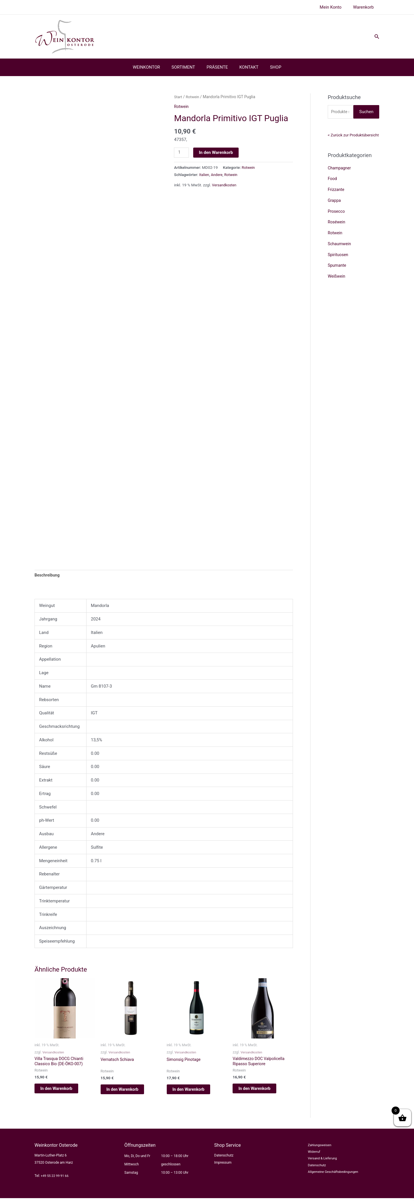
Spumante (337, 266)
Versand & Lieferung (319, 1162)
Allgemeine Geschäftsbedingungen (331, 1177)
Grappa (335, 201)
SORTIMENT (186, 67)
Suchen (366, 112)
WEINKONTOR (152, 67)
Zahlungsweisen (316, 1148)
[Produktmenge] (181, 153)
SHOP (269, 67)
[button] (376, 36)
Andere (218, 175)
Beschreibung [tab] (47, 575)
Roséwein (337, 222)
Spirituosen (338, 255)
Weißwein (337, 277)
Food (333, 179)
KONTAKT (246, 67)
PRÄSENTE (217, 67)
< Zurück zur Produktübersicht (353, 136)
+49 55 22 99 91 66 (55, 1178)
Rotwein (193, 96)
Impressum (222, 1165)
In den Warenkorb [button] (63, 1090)
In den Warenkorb (217, 152)
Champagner (340, 168)
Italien (204, 175)
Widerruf (310, 1155)
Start (178, 96)
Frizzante (336, 190)
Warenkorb (364, 7)
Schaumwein (340, 244)
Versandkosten (225, 185)
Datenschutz (223, 1158)
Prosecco (337, 211)
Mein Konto (335, 7)
